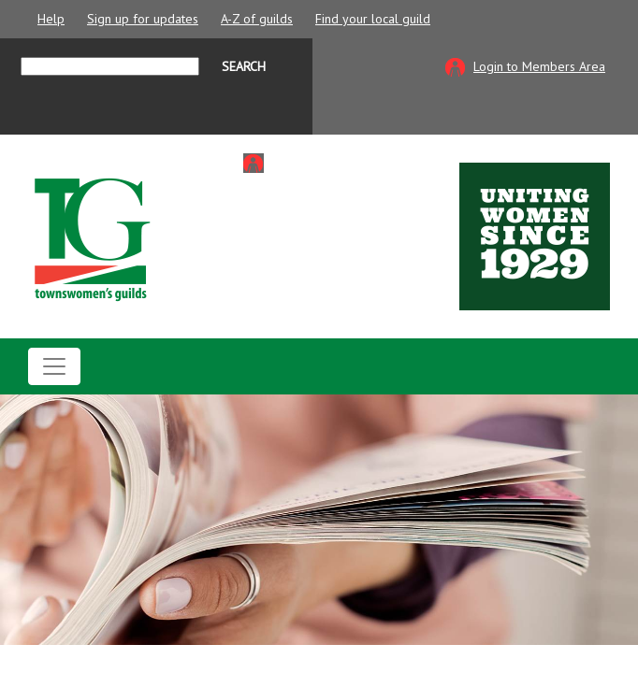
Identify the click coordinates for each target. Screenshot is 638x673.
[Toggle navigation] (54, 366)
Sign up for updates (142, 18)
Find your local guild (372, 18)
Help (51, 18)
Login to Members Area (539, 66)
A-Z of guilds (257, 18)
